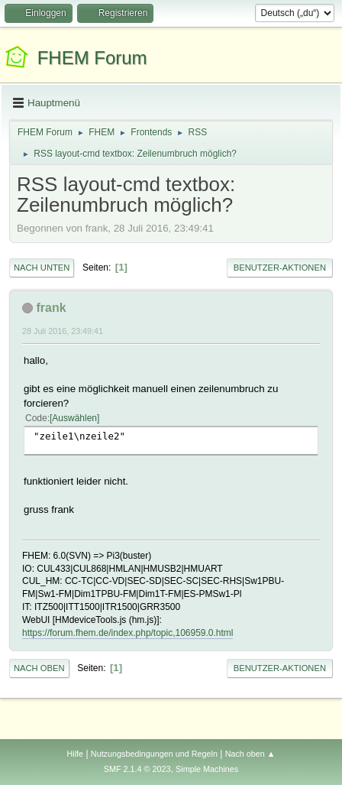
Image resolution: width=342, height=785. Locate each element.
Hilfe (74, 753)
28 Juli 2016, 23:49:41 (62, 331)
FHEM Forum (92, 57)
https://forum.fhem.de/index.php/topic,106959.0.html (127, 633)
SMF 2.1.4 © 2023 (137, 769)
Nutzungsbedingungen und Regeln (154, 753)
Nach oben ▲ (250, 753)
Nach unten (41, 267)
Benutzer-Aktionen (280, 267)
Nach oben (39, 668)
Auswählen (74, 418)
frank (51, 307)
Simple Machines (207, 769)
